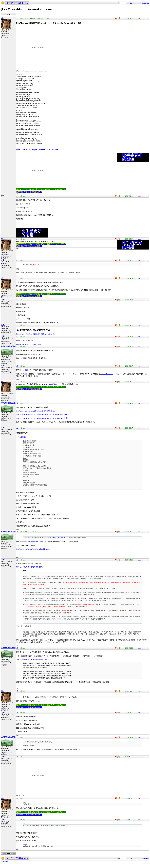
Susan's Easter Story (107, 374)
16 (17, 648)
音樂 (10, 3)
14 (17, 531)
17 (17, 691)
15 (17, 560)
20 (17, 757)
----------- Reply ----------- (9, 14)
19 (17, 737)
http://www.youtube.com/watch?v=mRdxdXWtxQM (33, 549)
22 (17, 819)
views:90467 (5, 861)
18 (17, 712)
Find (131, 3)
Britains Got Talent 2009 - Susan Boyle (29, 344)
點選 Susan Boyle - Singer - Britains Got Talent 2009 (37, 149)
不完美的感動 (21, 437)
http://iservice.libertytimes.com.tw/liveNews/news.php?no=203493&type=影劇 (42, 414)
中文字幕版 (25, 370)
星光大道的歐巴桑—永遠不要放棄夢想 (30, 567)
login (143, 3)
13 (17, 428)
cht (6, 3)
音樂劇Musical (20, 3)
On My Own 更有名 (50, 384)
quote (139, 18)
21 (17, 798)
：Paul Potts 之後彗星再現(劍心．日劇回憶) (35, 334)
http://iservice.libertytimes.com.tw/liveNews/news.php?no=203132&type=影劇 (42, 418)
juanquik (25, 844)
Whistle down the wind (35, 542)
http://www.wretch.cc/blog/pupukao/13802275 (32, 659)
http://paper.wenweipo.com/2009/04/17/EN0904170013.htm (35, 411)
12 (17, 403)
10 (17, 366)
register (147, 3)
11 (17, 381)
